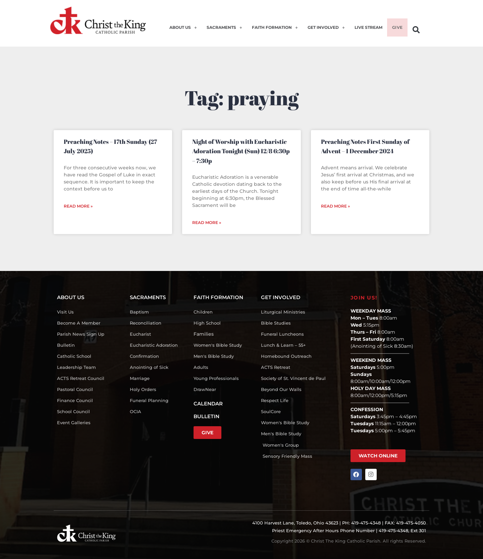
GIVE (396, 31)
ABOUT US (175, 31)
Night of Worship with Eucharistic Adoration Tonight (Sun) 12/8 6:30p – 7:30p (241, 151)
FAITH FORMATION (268, 31)
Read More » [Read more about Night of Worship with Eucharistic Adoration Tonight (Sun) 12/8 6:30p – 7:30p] (206, 222)
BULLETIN (206, 416)
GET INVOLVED (321, 31)
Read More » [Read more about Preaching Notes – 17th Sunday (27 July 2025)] (78, 206)
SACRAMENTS (216, 31)
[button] (416, 30)
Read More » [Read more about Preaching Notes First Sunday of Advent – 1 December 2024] (335, 206)
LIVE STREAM (365, 31)
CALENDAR (208, 403)
